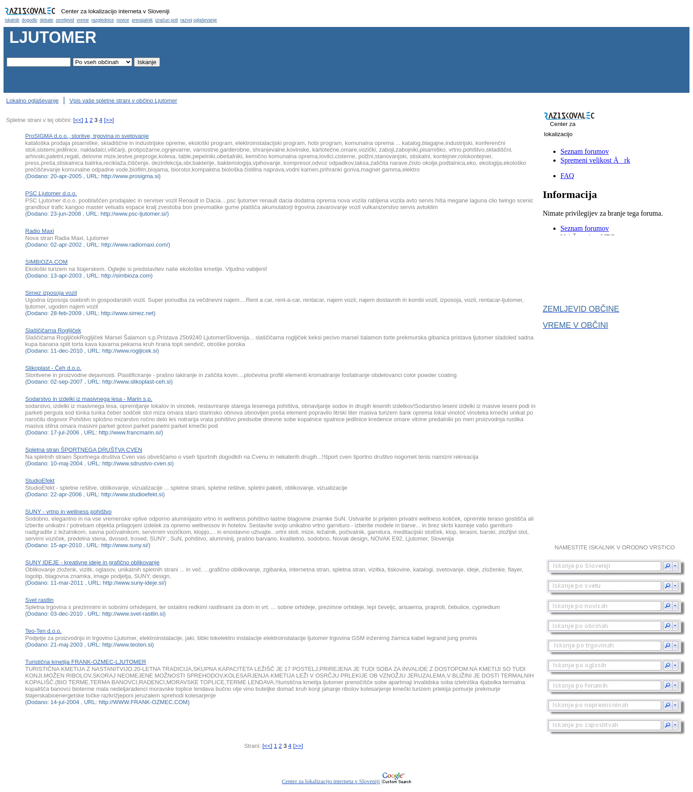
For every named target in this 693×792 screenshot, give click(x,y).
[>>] (109, 120)
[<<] (78, 120)
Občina (346, 13)
